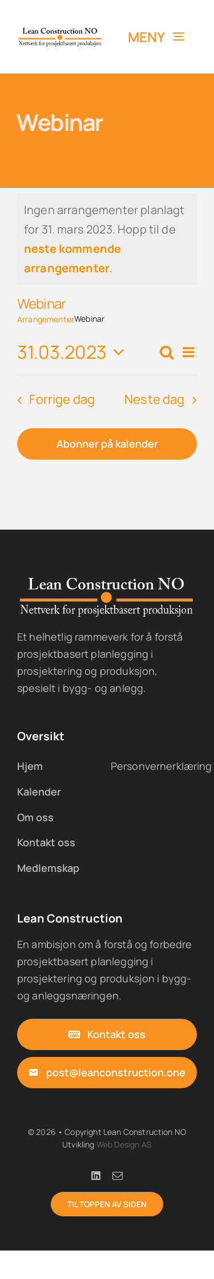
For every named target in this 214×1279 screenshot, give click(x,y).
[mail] (117, 1175)
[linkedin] (95, 1175)
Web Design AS (124, 1144)
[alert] (107, 239)
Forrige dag (62, 399)
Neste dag (154, 399)
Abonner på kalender (107, 444)
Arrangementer (45, 319)
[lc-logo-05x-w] (107, 580)
